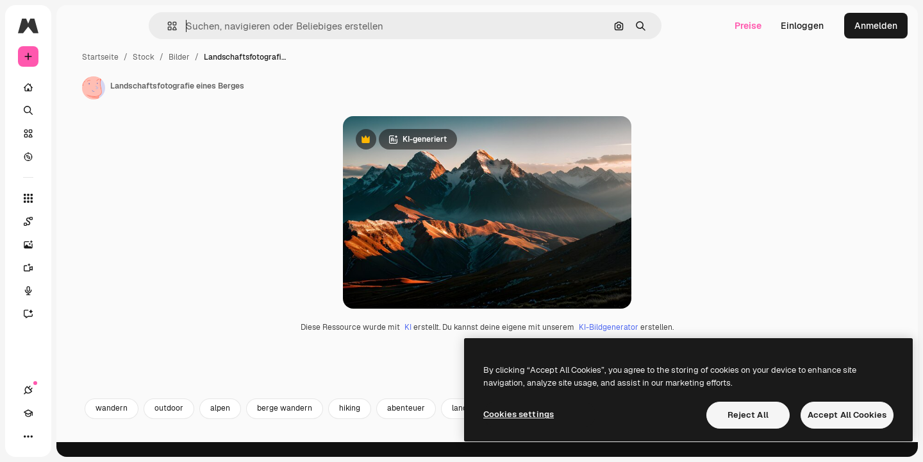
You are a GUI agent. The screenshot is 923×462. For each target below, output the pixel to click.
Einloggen (802, 25)
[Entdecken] (77, 156)
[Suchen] (77, 110)
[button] (215, 26)
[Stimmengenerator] (77, 290)
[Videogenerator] (77, 267)
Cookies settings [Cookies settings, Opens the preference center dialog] (518, 414)
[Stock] (77, 133)
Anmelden (875, 25)
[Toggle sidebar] (125, 25)
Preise (748, 25)
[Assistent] (77, 314)
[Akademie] (51, 436)
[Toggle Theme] (74, 436)
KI (456, 391)
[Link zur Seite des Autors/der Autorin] (191, 87)
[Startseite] (77, 87)
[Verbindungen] (28, 436)
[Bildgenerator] (77, 244)
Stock (241, 57)
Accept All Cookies (847, 414)
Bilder (276, 57)
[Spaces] (77, 221)
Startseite (197, 57)
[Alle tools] (77, 198)
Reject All (748, 414)
